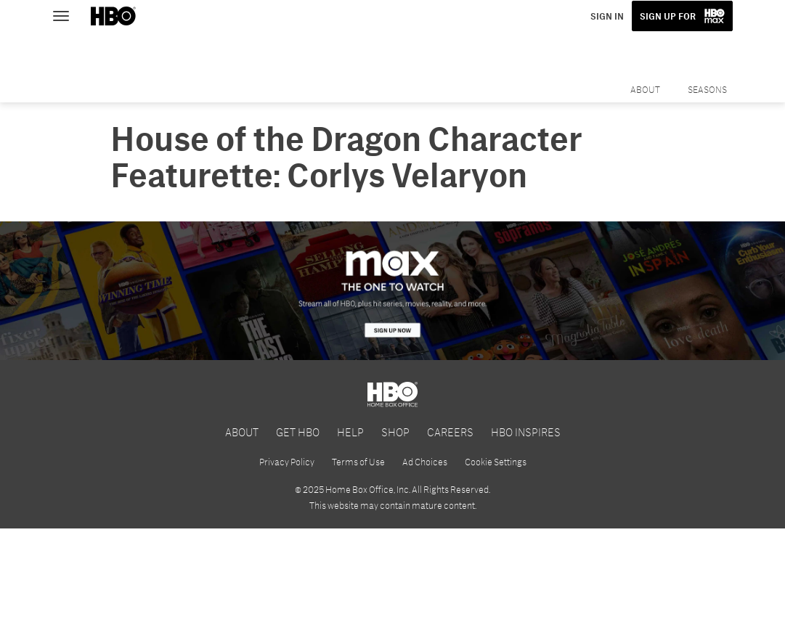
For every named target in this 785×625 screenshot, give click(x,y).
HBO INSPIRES (526, 431)
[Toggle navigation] (67, 14)
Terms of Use (358, 462)
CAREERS (450, 431)
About (645, 89)
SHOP (395, 431)
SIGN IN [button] (607, 16)
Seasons (707, 89)
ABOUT (242, 431)
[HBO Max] (392, 290)
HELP (350, 431)
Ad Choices (424, 462)
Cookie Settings (495, 462)
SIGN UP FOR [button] (668, 16)
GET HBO (298, 431)
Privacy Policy (286, 462)
